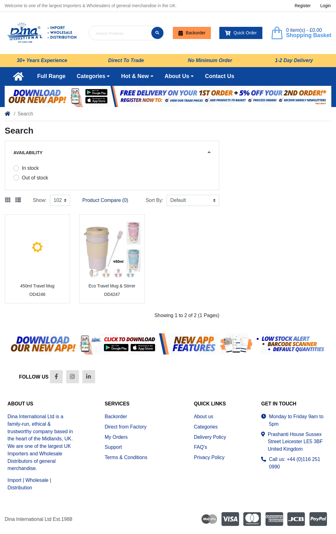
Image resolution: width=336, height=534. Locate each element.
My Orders (116, 437)
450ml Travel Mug (37, 285)
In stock (30, 168)
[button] (93, 76)
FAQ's (200, 447)
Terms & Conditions (126, 457)
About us (203, 416)
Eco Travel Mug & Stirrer (112, 285)
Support (113, 447)
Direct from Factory (125, 426)
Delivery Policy (210, 437)
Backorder (191, 32)
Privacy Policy (209, 457)
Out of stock (35, 177)
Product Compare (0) (105, 200)
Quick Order (240, 32)
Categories (205, 426)
